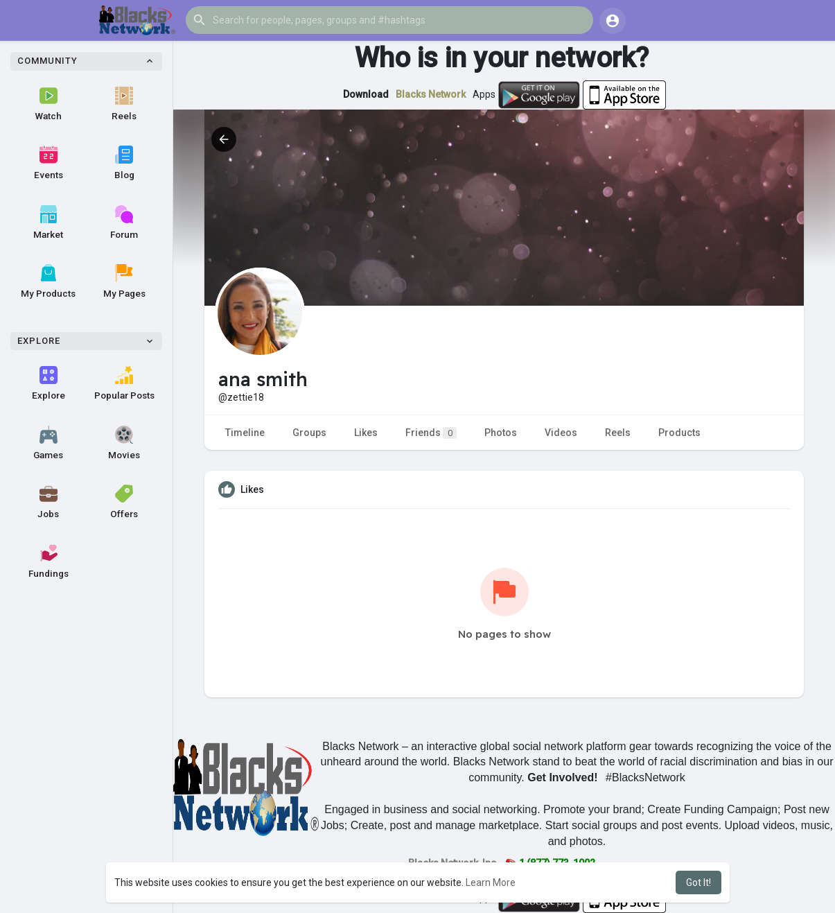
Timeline (245, 432)
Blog (124, 163)
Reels (124, 104)
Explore (48, 383)
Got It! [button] (698, 882)
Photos (500, 432)
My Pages (124, 281)
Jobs (48, 502)
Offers (124, 502)
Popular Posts (124, 383)
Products (679, 432)
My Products (48, 281)
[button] (389, 20)
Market (48, 222)
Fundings (48, 561)
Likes (366, 432)
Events (48, 163)
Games (48, 443)
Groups (309, 432)
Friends (431, 433)
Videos (561, 432)
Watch (48, 104)
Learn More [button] (491, 882)
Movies (124, 443)
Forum (124, 222)
